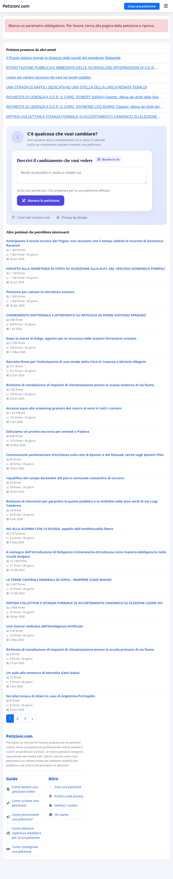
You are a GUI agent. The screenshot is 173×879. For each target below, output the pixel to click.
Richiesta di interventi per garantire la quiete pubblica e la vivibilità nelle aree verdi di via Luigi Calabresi (82, 503)
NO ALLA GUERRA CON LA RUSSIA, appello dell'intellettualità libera (59, 529)
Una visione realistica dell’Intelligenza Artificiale (44, 626)
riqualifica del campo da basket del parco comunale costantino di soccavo (65, 478)
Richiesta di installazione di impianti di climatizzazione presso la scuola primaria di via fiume (80, 649)
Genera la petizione (40, 200)
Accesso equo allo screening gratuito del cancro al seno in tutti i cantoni (63, 408)
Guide (12, 778)
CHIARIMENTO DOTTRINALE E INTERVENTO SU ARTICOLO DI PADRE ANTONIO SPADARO (76, 315)
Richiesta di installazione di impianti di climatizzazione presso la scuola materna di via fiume (80, 385)
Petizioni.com (16, 6)
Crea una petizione (142, 6)
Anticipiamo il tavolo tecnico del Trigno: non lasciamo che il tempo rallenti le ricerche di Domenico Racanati (84, 243)
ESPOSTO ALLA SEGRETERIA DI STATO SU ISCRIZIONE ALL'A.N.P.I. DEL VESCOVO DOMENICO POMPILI (85, 269)
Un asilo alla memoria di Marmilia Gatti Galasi (43, 673)
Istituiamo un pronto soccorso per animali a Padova (47, 431)
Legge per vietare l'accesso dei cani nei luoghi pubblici (48, 77)
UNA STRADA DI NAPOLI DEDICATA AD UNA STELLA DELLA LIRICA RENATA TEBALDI (76, 87)
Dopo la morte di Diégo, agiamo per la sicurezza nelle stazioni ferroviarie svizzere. (71, 338)
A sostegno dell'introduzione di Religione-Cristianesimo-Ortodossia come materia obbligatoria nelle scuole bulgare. (86, 554)
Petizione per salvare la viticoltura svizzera (40, 292)
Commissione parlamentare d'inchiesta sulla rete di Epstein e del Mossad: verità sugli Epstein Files (85, 455)
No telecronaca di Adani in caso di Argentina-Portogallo (50, 696)
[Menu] (165, 6)
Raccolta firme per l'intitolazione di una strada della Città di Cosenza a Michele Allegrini (76, 362)
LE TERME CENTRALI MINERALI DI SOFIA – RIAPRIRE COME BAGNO (59, 580)
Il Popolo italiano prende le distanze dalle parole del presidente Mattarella (63, 58)
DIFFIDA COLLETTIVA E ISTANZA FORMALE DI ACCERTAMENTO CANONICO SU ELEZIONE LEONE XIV (84, 603)
